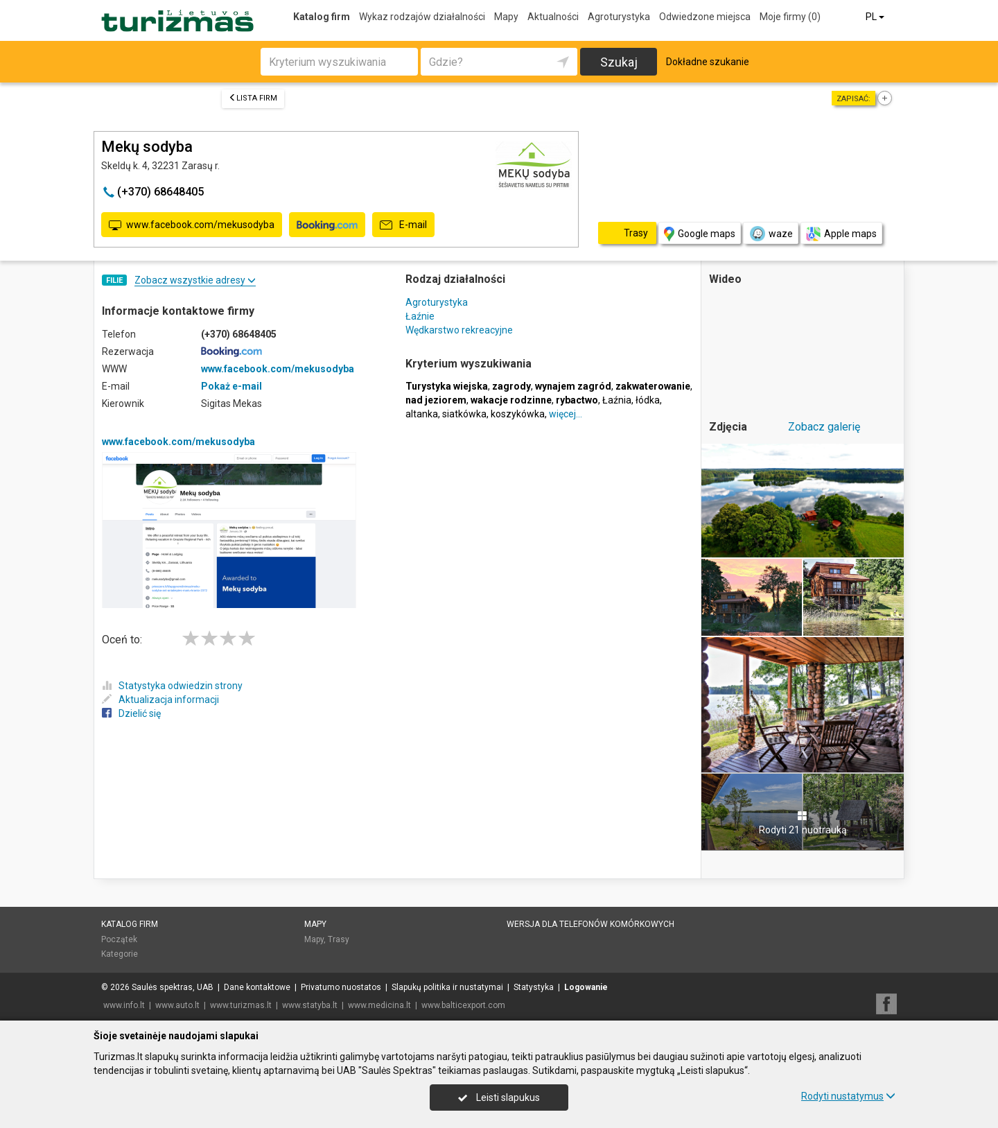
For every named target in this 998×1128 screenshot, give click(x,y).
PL (876, 16)
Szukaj (619, 62)
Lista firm (253, 98)
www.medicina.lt (379, 1005)
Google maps (699, 234)
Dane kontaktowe (257, 987)
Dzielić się (131, 713)
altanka (421, 413)
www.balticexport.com (463, 1005)
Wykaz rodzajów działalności (422, 16)
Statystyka (534, 987)
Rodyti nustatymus (848, 1096)
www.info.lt (124, 1005)
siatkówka (464, 413)
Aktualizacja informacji (160, 699)
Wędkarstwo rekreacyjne (459, 330)
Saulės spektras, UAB (172, 987)
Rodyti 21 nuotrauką (803, 822)
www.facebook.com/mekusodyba (191, 225)
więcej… (565, 413)
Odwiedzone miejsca (705, 16)
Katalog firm (321, 16)
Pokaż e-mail (231, 386)
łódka (648, 400)
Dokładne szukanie (707, 61)
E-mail (403, 225)
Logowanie (586, 987)
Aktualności (553, 16)
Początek (119, 939)
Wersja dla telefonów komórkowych (590, 924)
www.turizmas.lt (241, 1005)
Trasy (338, 939)
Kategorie (119, 954)
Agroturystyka (619, 16)
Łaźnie (420, 316)
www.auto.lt (177, 1005)
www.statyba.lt (310, 1005)
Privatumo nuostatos (341, 987)
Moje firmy (790, 16)
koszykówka (518, 413)
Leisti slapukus (499, 1097)
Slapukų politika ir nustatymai (447, 987)
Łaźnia (616, 400)
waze (770, 234)
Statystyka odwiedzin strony (172, 685)
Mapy (506, 16)
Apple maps (841, 234)
